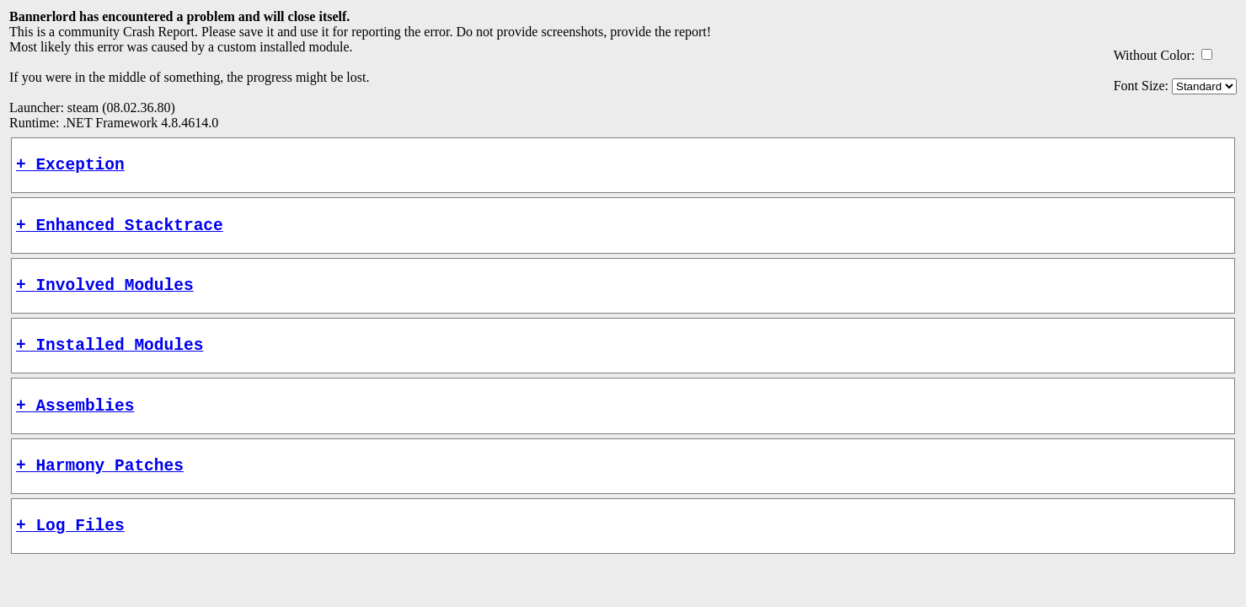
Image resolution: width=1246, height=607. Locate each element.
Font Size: (1141, 85)
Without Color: (1154, 55)
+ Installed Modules (109, 360)
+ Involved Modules (105, 296)
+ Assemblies (75, 425)
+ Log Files (70, 553)
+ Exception (70, 167)
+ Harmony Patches (100, 489)
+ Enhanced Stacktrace (119, 232)
